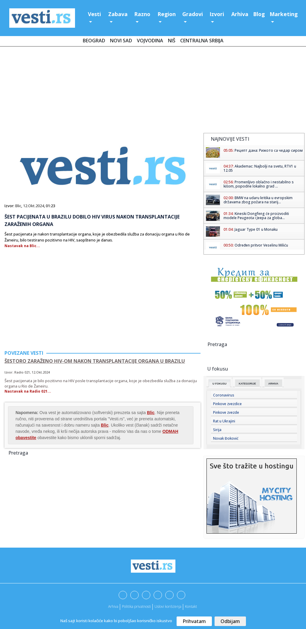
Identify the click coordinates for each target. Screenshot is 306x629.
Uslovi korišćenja (167, 606)
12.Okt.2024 (33, 205)
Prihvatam (194, 621)
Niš (171, 40)
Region (166, 14)
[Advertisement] (153, 91)
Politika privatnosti (136, 606)
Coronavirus (223, 395)
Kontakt (191, 606)
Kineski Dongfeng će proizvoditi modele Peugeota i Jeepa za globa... (256, 215)
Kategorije (247, 383)
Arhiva (239, 14)
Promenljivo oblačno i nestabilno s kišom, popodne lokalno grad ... (259, 184)
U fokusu (219, 383)
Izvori (216, 14)
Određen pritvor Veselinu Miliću (261, 245)
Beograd (94, 40)
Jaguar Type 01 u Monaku (256, 229)
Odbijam (230, 621)
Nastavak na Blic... (22, 245)
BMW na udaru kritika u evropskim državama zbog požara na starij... (258, 199)
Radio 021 (22, 372)
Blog (259, 14)
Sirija (217, 429)
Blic (18, 205)
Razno (142, 14)
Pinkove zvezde (226, 412)
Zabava (118, 14)
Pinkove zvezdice (227, 403)
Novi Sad (121, 40)
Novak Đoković (225, 438)
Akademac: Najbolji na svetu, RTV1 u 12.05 (260, 168)
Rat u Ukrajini (224, 421)
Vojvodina (150, 40)
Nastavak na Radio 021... (27, 391)
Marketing (284, 14)
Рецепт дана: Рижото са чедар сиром (269, 150)
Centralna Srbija (202, 40)
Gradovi (192, 14)
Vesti (94, 14)
